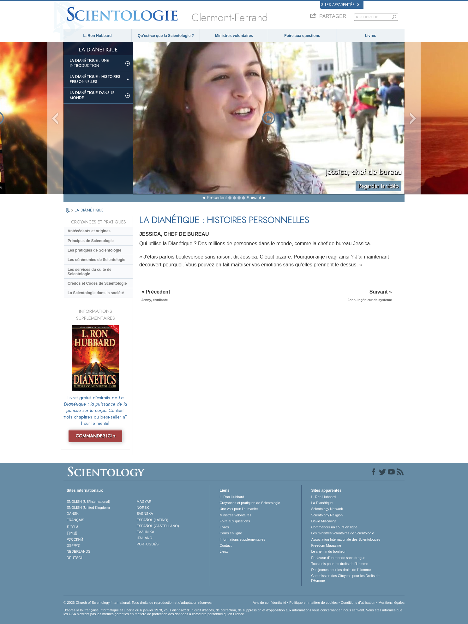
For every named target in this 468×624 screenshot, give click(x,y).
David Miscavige (323, 521)
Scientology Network (327, 509)
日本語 (72, 533)
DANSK (73, 513)
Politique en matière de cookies (313, 602)
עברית (72, 526)
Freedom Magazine (326, 545)
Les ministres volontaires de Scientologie (342, 533)
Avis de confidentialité (269, 602)
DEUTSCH (75, 558)
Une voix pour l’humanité (238, 509)
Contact (225, 545)
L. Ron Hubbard (97, 35)
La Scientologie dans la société (96, 293)
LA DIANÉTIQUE (89, 210)
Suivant (254, 197)
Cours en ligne (230, 533)
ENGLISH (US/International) (88, 501)
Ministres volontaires (234, 35)
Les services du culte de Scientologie (89, 271)
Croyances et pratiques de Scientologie (249, 503)
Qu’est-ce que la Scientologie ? (166, 35)
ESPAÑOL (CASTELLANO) (158, 526)
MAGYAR (144, 501)
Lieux (223, 551)
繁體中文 (74, 545)
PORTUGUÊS (148, 544)
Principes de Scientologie (91, 241)
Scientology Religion (327, 515)
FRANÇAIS (75, 520)
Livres (370, 35)
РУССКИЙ (75, 539)
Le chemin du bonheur (328, 551)
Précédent (217, 197)
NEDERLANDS (78, 551)
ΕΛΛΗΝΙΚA (145, 532)
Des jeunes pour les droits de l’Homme (341, 570)
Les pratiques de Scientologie (94, 250)
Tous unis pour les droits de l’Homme (339, 564)
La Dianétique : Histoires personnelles (95, 79)
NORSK (143, 507)
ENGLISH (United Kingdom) (88, 507)
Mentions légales (391, 602)
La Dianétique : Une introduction (89, 63)
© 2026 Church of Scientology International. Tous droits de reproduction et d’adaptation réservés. (138, 602)
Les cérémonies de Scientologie (96, 260)
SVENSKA (145, 513)
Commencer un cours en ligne (334, 527)
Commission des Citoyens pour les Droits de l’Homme (345, 578)
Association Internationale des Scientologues (345, 539)
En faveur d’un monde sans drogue (338, 558)
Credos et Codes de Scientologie (97, 283)
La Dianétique (322, 503)
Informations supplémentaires (242, 539)
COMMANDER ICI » (95, 436)
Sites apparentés (340, 5)
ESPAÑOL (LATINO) (152, 520)
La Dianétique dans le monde (92, 95)
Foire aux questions (302, 35)
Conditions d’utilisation (358, 602)
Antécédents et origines (89, 231)
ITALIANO (144, 538)
